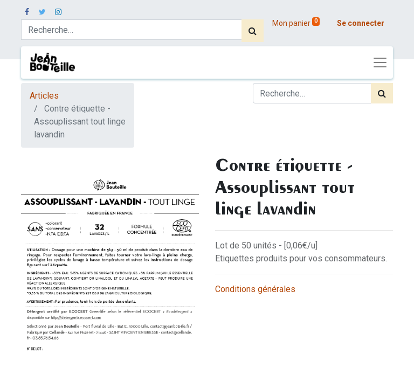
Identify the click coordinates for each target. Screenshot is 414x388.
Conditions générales (255, 289)
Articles (44, 96)
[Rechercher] (253, 30)
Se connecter (360, 23)
